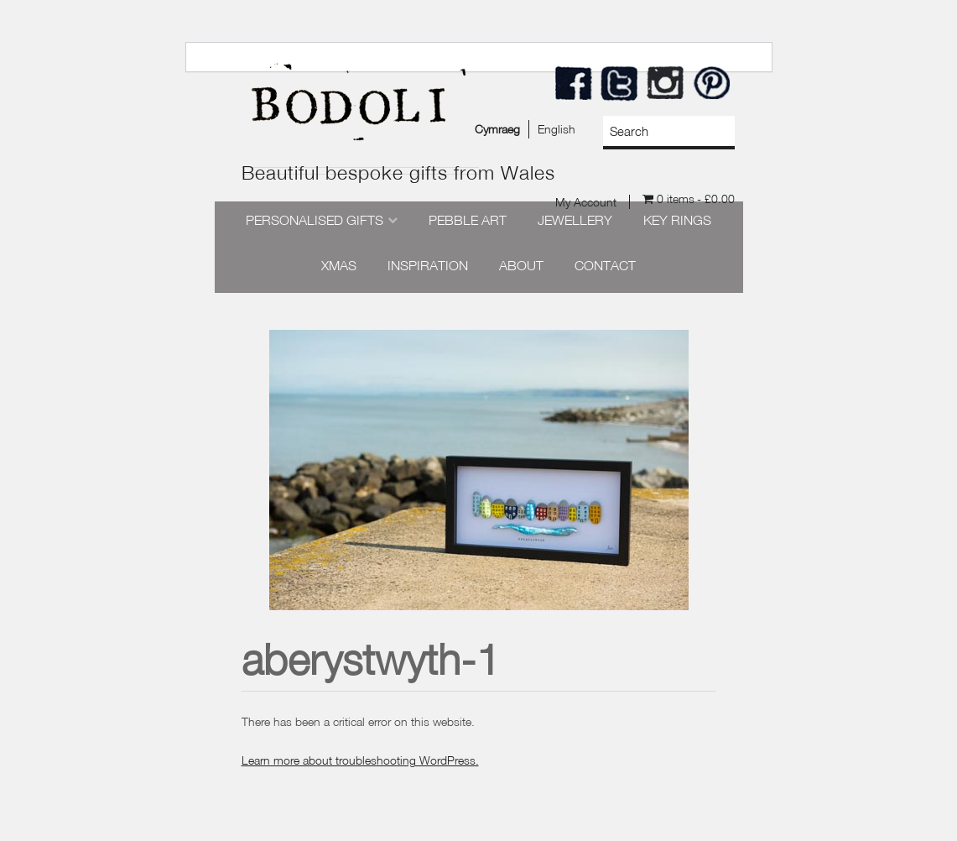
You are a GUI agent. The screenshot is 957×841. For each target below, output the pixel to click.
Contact (605, 265)
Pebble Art (468, 220)
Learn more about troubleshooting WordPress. (360, 760)
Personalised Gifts (314, 220)
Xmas (338, 265)
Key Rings (677, 220)
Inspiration (427, 265)
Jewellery (575, 220)
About (521, 265)
